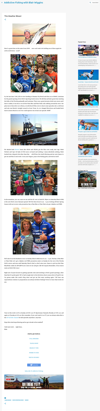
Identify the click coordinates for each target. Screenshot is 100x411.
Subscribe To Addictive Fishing (34, 371)
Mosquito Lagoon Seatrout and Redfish (87, 131)
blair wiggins (8, 400)
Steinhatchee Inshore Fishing (85, 156)
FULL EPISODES (34, 338)
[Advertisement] (73, 63)
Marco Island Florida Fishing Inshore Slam (88, 106)
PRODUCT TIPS (34, 348)
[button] (5, 20)
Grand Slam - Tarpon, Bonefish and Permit (88, 82)
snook (26, 400)
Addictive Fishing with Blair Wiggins (23, 2)
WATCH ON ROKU (34, 357)
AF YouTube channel (13, 317)
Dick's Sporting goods (18, 400)
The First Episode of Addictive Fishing (87, 57)
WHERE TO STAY (34, 352)
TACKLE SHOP (34, 343)
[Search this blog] (91, 2)
